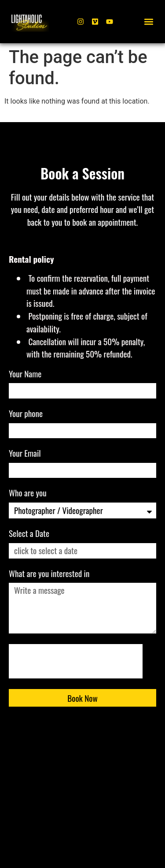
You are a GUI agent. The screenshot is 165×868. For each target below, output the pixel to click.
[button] (149, 22)
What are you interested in (50, 574)
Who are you (28, 493)
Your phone (26, 414)
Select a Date (29, 534)
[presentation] (76, 661)
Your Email (26, 454)
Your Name (26, 374)
